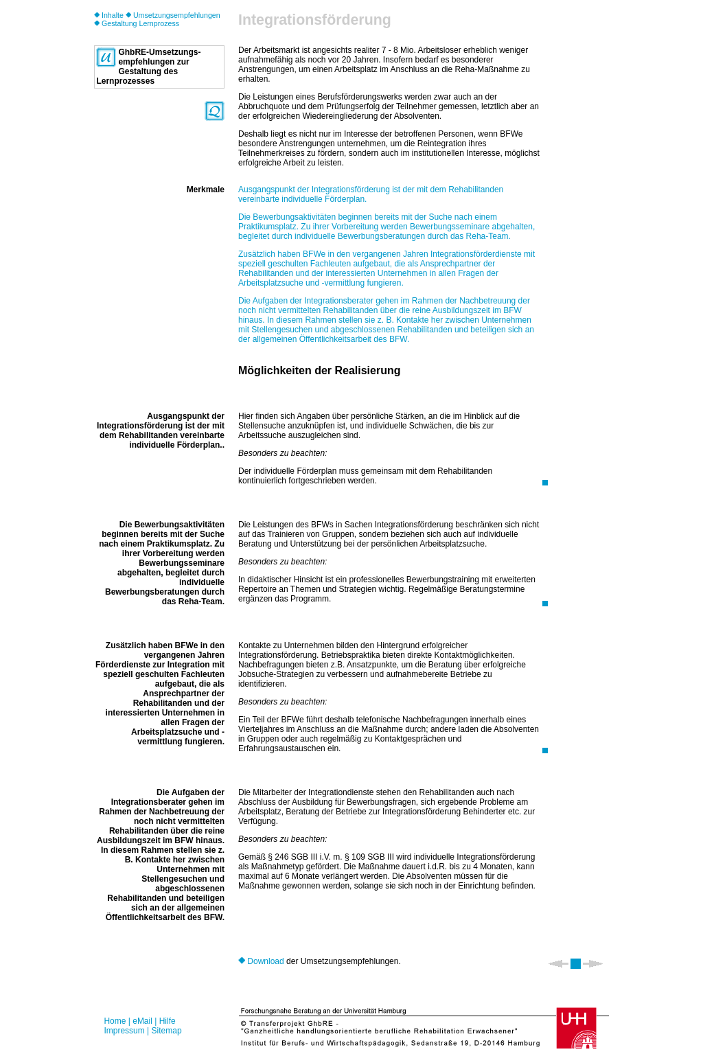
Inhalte (109, 15)
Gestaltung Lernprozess (136, 23)
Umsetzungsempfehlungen (173, 15)
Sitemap (167, 1030)
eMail (142, 1021)
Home (115, 1021)
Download (261, 961)
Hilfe (167, 1021)
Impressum (124, 1030)
